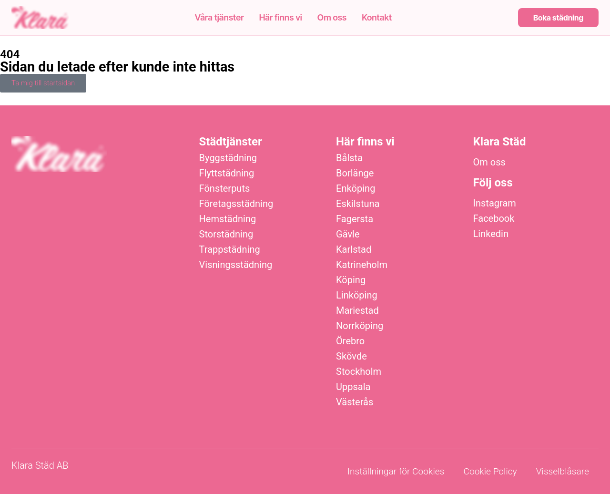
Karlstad (353, 249)
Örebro (350, 341)
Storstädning (226, 234)
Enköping (355, 188)
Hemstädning (227, 219)
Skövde (351, 356)
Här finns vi (280, 17)
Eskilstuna (357, 203)
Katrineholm (361, 264)
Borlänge (355, 173)
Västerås (354, 402)
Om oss (331, 17)
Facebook (494, 218)
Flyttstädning (226, 173)
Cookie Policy (490, 471)
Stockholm (358, 371)
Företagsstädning (236, 203)
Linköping (356, 295)
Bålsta (349, 158)
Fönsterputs (224, 188)
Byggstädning (228, 158)
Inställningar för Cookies (395, 471)
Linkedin (490, 233)
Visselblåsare (562, 471)
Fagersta (354, 219)
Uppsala (353, 386)
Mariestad (357, 310)
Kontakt (377, 17)
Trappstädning (229, 249)
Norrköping (359, 325)
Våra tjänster (219, 17)
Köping (351, 280)
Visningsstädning (236, 264)
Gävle (348, 234)
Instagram (494, 203)
